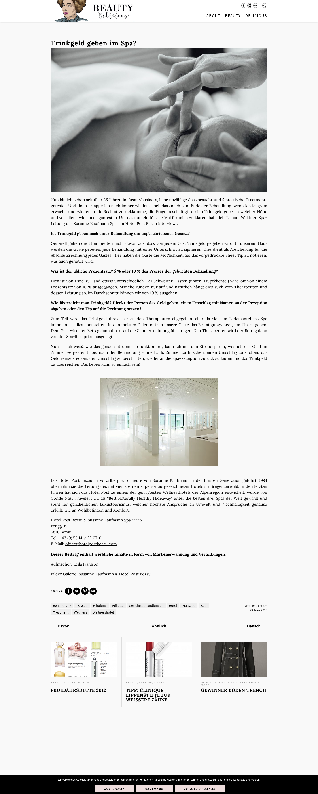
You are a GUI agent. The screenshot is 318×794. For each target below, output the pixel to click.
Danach (254, 626)
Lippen (159, 682)
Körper (69, 682)
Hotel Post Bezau (75, 480)
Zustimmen (114, 788)
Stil (234, 682)
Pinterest (85, 591)
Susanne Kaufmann (96, 574)
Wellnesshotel (103, 612)
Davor (63, 626)
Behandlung (62, 605)
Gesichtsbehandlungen (146, 605)
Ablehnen (154, 788)
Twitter (76, 591)
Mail (255, 5)
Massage (188, 605)
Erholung (100, 605)
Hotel (173, 605)
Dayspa (82, 605)
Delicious (256, 15)
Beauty (233, 15)
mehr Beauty (249, 682)
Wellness (80, 612)
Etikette (117, 605)
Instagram (249, 5)
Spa (203, 605)
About (213, 15)
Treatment (60, 612)
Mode (205, 685)
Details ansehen (200, 788)
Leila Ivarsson (85, 564)
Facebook (243, 5)
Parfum (83, 682)
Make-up (145, 682)
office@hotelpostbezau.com (91, 543)
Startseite (93, 11)
